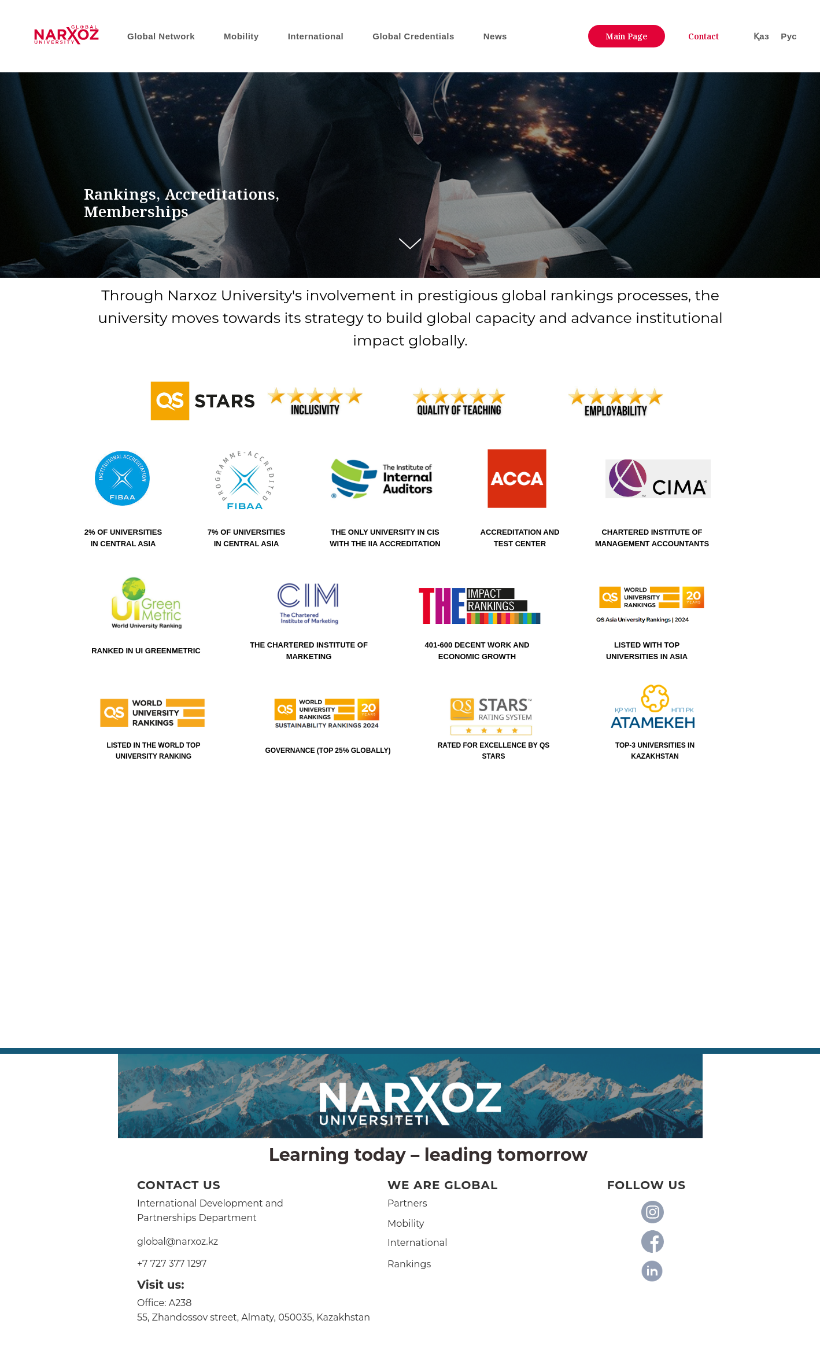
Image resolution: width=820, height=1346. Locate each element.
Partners (407, 1203)
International (417, 1242)
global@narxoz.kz (177, 1241)
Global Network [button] (161, 36)
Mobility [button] (241, 36)
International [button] (316, 36)
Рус (789, 36)
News (495, 36)
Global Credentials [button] (413, 36)
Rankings (409, 1264)
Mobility (405, 1223)
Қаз (761, 36)
